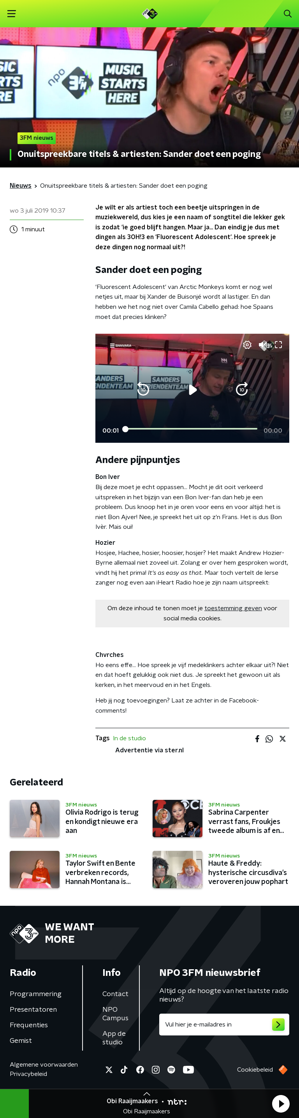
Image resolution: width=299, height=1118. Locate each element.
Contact (115, 994)
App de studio (114, 1038)
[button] (280, 1103)
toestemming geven (233, 608)
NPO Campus (115, 1014)
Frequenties (29, 1025)
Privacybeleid (28, 1074)
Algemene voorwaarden (44, 1065)
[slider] (191, 429)
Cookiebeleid (255, 1070)
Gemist (21, 1040)
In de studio (129, 738)
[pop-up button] (247, 344)
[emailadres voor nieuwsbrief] (224, 1024)
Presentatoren (33, 1009)
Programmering (36, 994)
